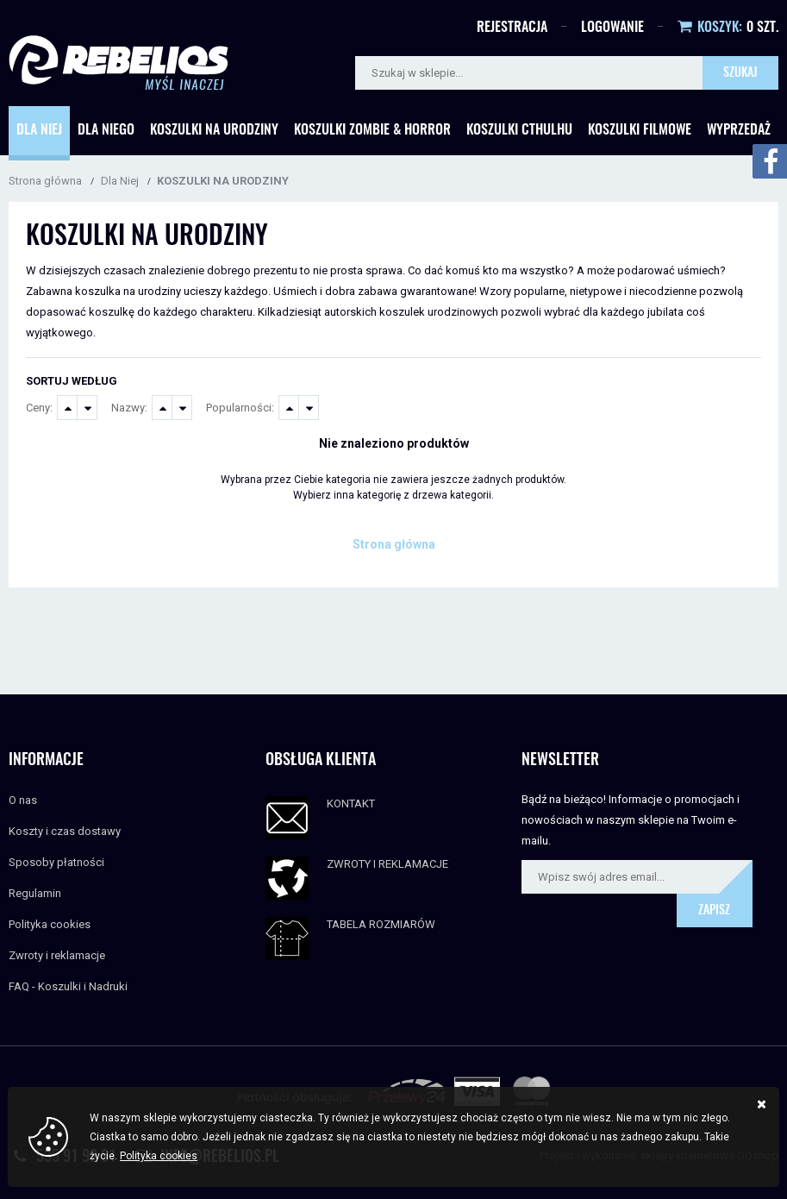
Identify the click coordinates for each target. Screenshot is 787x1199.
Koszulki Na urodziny (214, 130)
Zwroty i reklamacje (57, 955)
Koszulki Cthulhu (519, 130)
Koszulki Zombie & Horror (372, 130)
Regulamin (35, 893)
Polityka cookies (50, 924)
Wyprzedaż (739, 130)
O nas (23, 800)
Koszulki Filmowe (639, 130)
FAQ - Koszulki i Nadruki (68, 986)
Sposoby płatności (56, 862)
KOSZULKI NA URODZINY (223, 180)
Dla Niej (39, 130)
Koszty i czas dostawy (65, 831)
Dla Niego (106, 130)
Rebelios (118, 62)
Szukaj (740, 73)
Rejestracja (512, 28)
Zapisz (714, 911)
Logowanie (612, 28)
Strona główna (45, 180)
